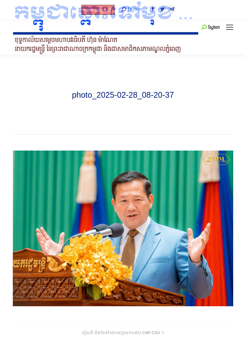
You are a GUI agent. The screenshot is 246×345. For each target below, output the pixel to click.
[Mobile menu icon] (229, 27)
